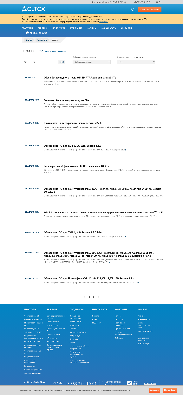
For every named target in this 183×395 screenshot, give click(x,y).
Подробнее (169, 390)
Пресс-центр (42, 40)
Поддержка (58, 28)
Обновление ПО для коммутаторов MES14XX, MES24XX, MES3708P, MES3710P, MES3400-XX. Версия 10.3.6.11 (102, 190)
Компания (76, 28)
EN (160, 2)
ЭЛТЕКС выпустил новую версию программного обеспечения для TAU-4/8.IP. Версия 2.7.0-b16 (84, 236)
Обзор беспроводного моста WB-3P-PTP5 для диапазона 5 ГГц (80, 77)
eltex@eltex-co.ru (111, 385)
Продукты (27, 28)
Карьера (91, 28)
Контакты (126, 28)
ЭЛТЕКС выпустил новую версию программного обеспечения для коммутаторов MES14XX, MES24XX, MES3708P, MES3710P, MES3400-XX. (103, 196)
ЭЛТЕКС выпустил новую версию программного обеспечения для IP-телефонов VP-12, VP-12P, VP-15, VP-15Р (91, 282)
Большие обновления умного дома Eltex (67, 100)
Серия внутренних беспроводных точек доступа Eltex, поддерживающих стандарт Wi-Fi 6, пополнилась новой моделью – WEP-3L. (100, 216)
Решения (42, 28)
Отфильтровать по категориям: (130, 57)
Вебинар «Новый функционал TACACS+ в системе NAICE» (76, 166)
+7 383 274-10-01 (81, 383)
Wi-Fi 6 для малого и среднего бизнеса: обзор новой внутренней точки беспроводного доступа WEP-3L (103, 212)
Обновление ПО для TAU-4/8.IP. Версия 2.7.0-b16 (73, 232)
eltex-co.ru (103, 21)
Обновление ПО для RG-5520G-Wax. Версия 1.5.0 (73, 145)
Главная (29, 40)
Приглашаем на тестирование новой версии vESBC (73, 123)
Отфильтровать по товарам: (85, 57)
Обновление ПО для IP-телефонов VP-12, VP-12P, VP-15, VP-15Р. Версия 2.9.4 (89, 278)
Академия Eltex (39, 33)
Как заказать (108, 28)
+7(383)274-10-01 (142, 2)
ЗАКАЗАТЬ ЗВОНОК (149, 9)
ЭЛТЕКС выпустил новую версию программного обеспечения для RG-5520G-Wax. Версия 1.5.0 (84, 149)
